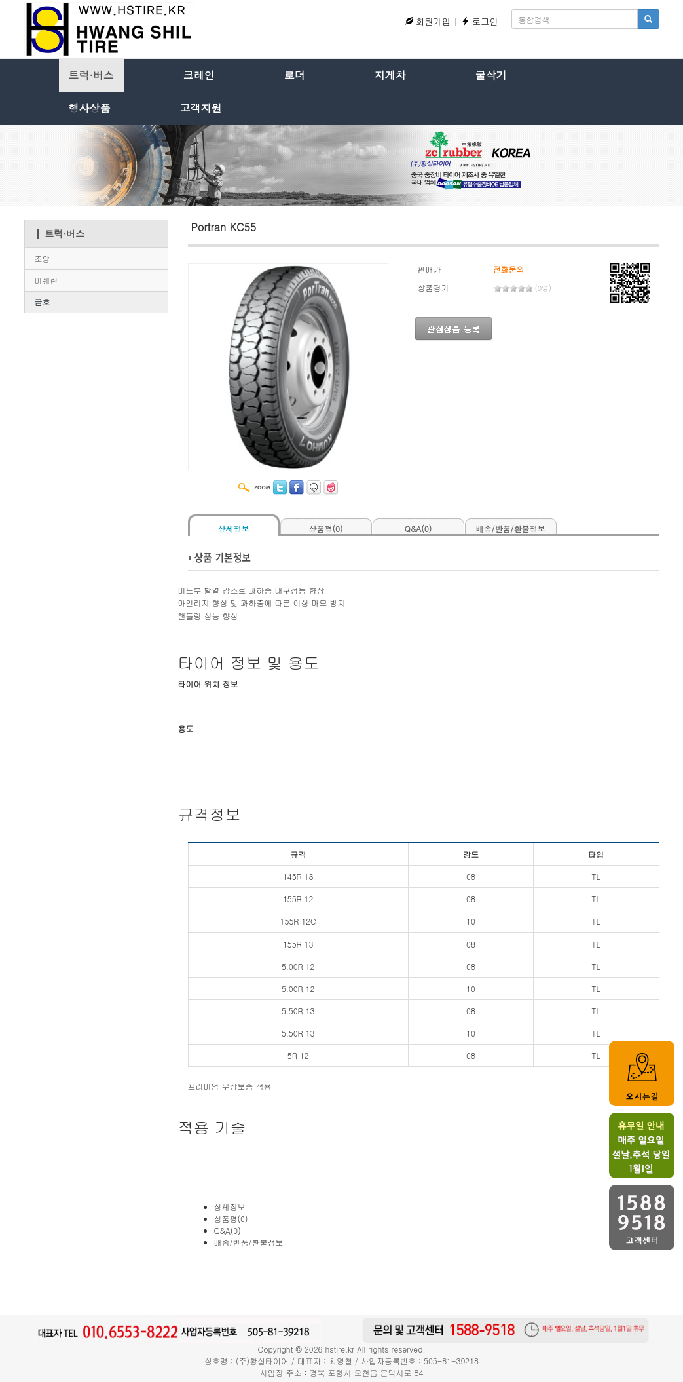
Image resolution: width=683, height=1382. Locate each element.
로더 (294, 75)
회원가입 (428, 21)
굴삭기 (491, 75)
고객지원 (201, 107)
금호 (42, 301)
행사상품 (90, 107)
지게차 (390, 75)
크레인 (199, 75)
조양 (42, 258)
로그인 (479, 21)
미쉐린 (46, 280)
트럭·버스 (91, 75)
